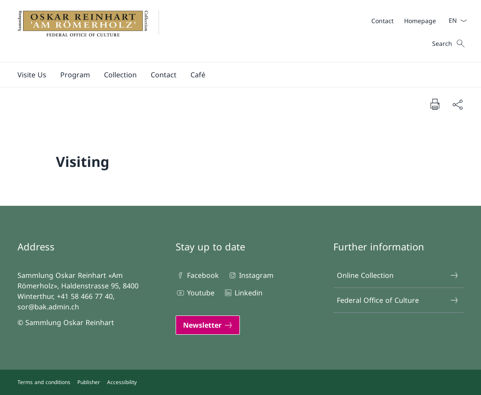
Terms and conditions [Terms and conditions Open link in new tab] (43, 382)
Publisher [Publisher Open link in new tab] (88, 382)
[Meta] (403, 20)
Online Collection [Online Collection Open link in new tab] (398, 275)
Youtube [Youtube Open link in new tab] (195, 293)
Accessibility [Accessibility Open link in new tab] (122, 382)
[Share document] (457, 104)
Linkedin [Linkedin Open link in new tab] (243, 293)
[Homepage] (420, 20)
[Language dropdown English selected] (455, 20)
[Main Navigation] (233, 74)
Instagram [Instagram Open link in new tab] (250, 275)
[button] (31, 74)
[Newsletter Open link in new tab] (208, 325)
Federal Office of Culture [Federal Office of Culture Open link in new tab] (398, 300)
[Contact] (382, 20)
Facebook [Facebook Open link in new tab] (197, 275)
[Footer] (240, 382)
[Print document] (434, 104)
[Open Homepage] (93, 31)
